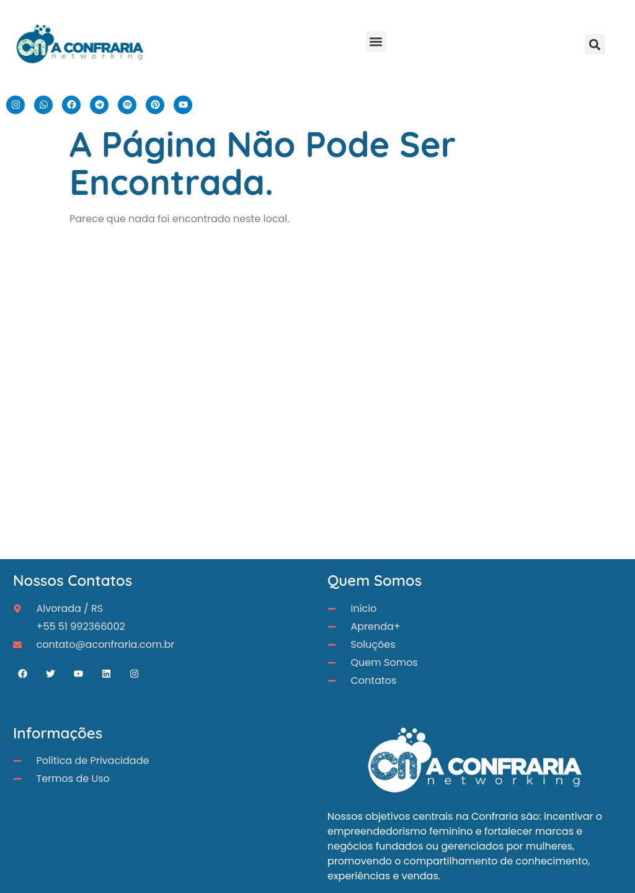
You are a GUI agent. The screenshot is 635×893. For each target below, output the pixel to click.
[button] (376, 41)
